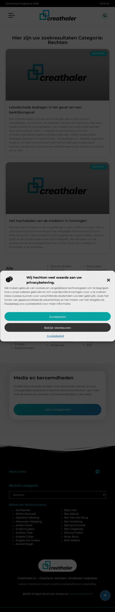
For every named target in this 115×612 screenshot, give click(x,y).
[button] (108, 280)
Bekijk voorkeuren (57, 327)
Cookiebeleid (55, 336)
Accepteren (57, 316)
